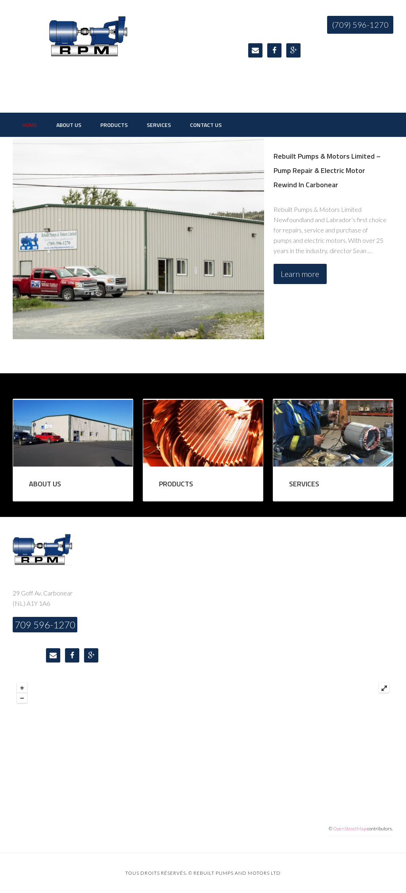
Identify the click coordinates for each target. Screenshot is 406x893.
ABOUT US (45, 483)
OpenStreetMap (349, 829)
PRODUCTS (176, 483)
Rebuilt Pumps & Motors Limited (88, 55)
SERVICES (304, 483)
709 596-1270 (45, 624)
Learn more (300, 273)
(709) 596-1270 (360, 24)
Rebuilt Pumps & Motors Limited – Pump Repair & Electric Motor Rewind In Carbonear (327, 170)
